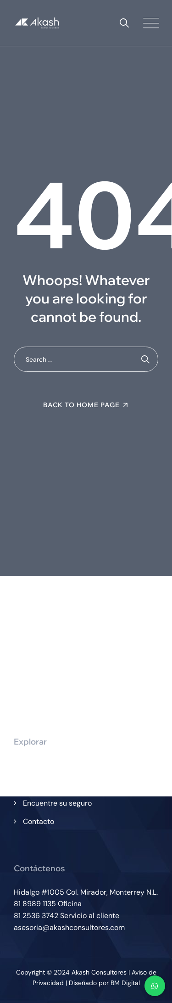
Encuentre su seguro (57, 803)
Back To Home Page (81, 405)
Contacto (38, 821)
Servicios (38, 784)
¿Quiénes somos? (52, 765)
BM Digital (125, 983)
